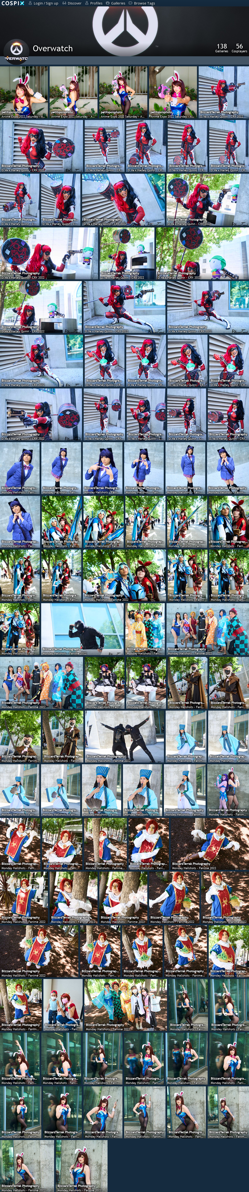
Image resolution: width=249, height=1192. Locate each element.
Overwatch (53, 48)
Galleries (221, 48)
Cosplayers (239, 48)
